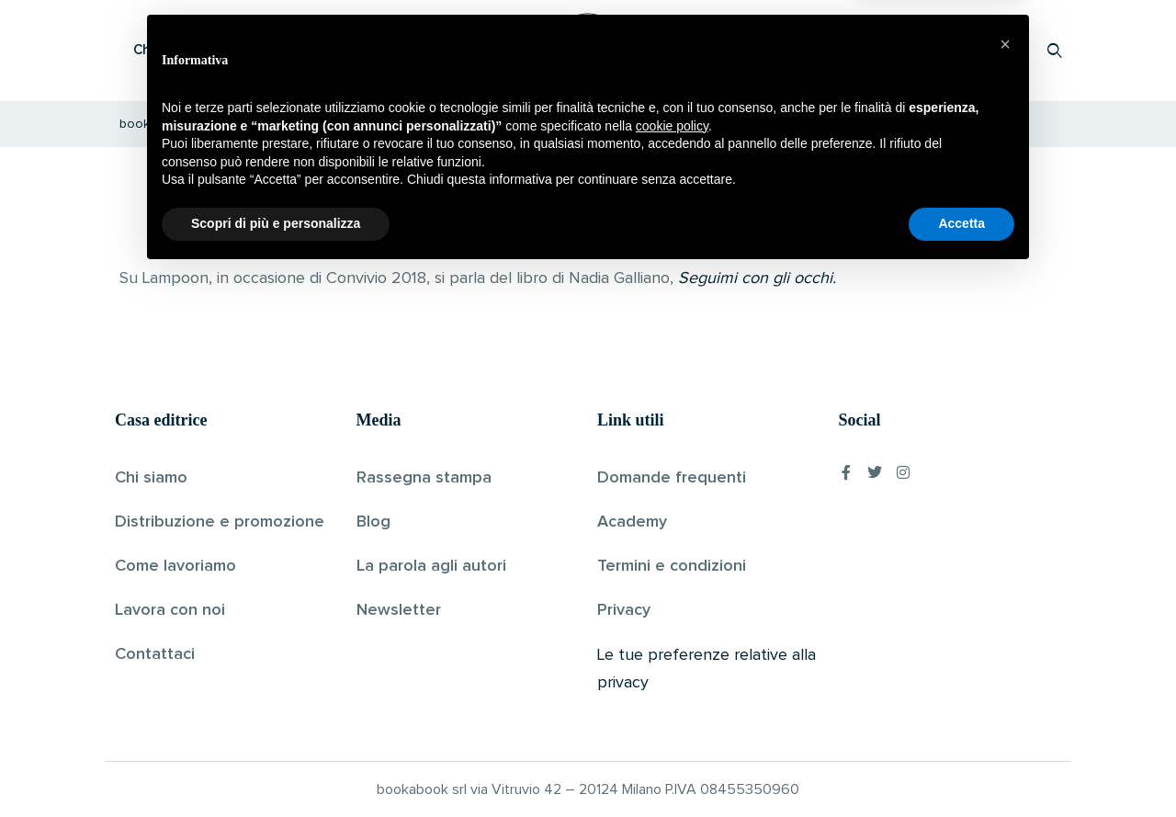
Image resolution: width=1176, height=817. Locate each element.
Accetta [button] (961, 766)
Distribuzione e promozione (219, 522)
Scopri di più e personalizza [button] (275, 766)
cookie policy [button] (672, 669)
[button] (1005, 587)
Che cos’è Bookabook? (206, 50)
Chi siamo (151, 478)
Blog (373, 522)
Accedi (1007, 50)
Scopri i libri (353, 50)
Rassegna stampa (424, 478)
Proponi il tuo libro (908, 50)
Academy (632, 522)
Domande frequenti (671, 478)
